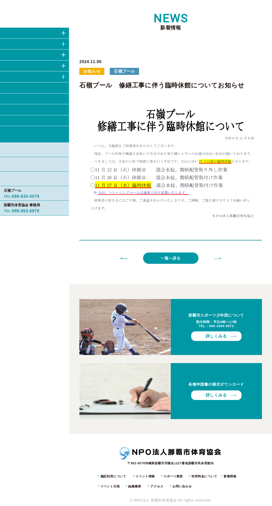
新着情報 (230, 476)
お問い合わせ (39, 134)
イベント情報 (145, 476)
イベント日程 (110, 486)
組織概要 (134, 486)
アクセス (156, 486)
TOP (81, 6)
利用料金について (204, 476)
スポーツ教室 (173, 476)
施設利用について (113, 476)
